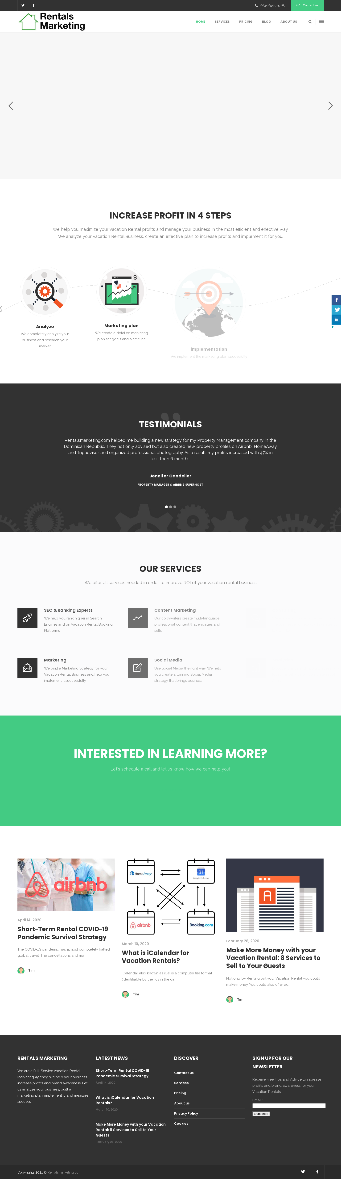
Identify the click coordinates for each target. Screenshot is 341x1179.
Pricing (180, 1093)
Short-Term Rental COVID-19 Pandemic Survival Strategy (62, 933)
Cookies (181, 1123)
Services (181, 1083)
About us (182, 1103)
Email (257, 1100)
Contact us (184, 1072)
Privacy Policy (186, 1113)
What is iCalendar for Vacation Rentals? (155, 957)
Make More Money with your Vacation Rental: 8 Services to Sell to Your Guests (273, 958)
